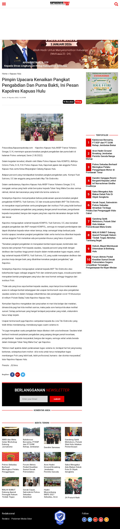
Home (5, 73)
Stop (78, 102)
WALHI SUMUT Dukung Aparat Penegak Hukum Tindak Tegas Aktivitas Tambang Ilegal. (9, 496)
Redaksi (6, 519)
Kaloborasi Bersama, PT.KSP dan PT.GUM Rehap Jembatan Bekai (31, 444)
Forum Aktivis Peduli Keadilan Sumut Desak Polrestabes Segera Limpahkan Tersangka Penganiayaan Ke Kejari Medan (101, 262)
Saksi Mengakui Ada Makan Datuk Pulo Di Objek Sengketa (73, 468)
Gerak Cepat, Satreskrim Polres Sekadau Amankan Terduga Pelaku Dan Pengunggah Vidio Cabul (31, 497)
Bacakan (68, 102)
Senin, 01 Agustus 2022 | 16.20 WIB (14, 97)
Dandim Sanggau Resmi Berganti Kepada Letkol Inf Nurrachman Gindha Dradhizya (101, 182)
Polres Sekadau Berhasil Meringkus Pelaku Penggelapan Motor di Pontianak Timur (10, 471)
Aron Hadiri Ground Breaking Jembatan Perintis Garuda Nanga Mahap (52, 469)
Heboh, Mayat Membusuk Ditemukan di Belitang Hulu (105, 249)
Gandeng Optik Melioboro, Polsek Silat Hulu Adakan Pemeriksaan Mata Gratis (73, 444)
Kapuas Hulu (15, 73)
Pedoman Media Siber (21, 519)
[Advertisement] (60, 19)
